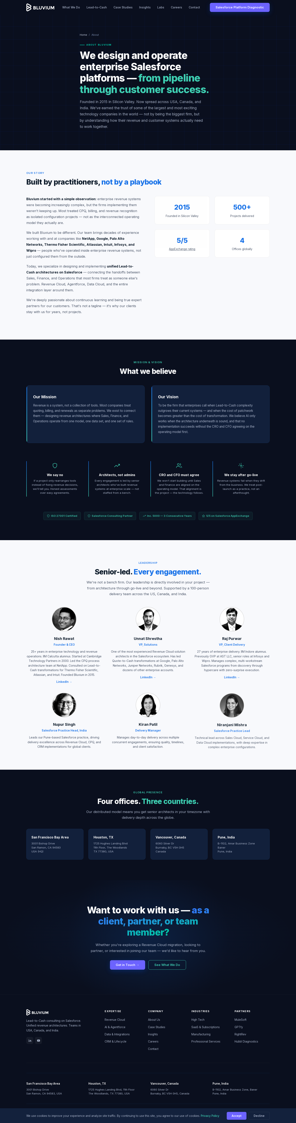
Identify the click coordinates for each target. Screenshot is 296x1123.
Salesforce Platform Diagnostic (240, 7)
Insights (145, 7)
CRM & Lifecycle (115, 1041)
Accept (237, 1115)
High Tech (198, 1019)
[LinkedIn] (29, 1040)
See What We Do (167, 965)
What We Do (71, 7)
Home (83, 34)
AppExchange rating (182, 254)
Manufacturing (200, 1034)
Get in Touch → (127, 965)
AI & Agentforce (115, 1027)
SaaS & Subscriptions (205, 1027)
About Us (154, 1019)
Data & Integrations (117, 1034)
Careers (176, 7)
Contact (194, 7)
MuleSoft (240, 1019)
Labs (160, 7)
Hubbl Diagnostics (246, 1041)
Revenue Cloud (115, 1019)
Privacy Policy (210, 1115)
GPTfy (239, 1027)
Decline (259, 1115)
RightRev (240, 1034)
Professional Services (205, 1041)
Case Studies (123, 7)
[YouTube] (38, 1040)
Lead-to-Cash (97, 7)
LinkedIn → (64, 687)
